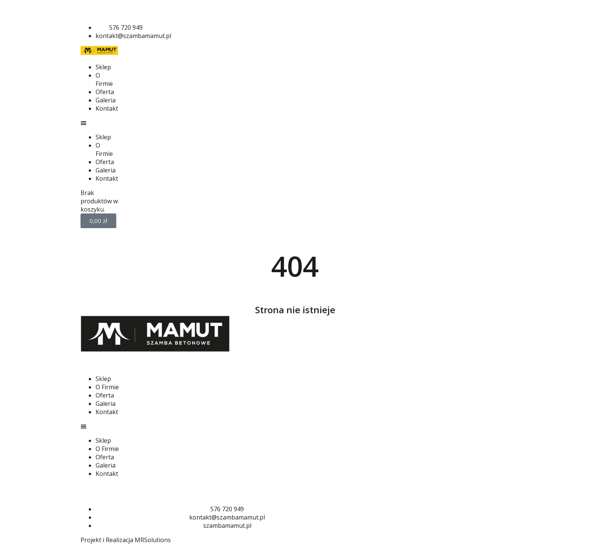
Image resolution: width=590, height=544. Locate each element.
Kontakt (107, 108)
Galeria (106, 100)
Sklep (103, 67)
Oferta (105, 92)
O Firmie (104, 79)
